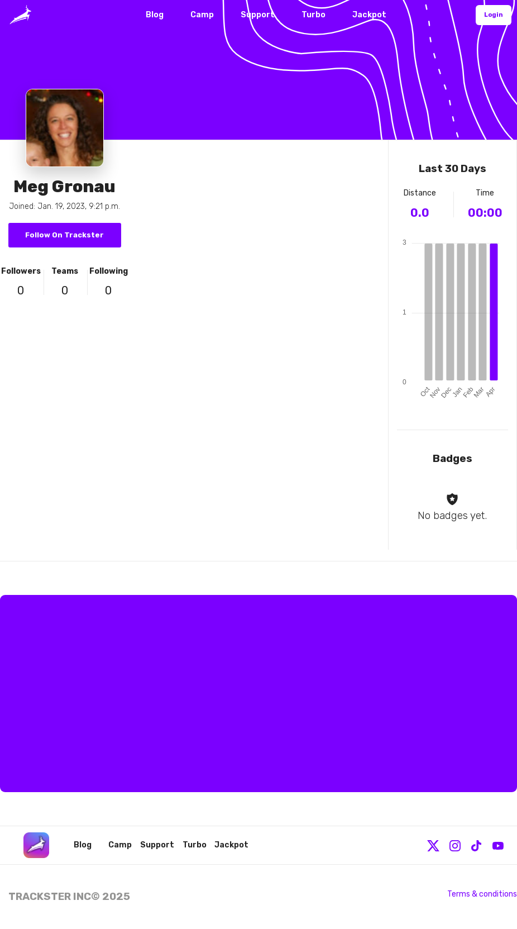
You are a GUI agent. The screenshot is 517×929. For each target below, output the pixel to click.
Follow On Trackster (64, 235)
